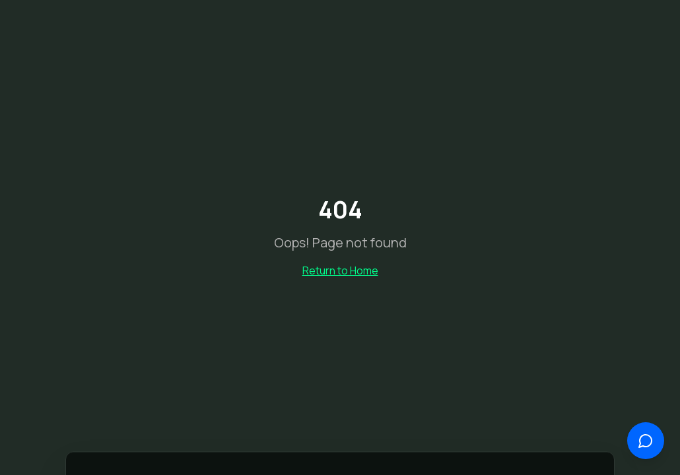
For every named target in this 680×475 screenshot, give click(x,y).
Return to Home (340, 270)
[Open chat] (645, 440)
